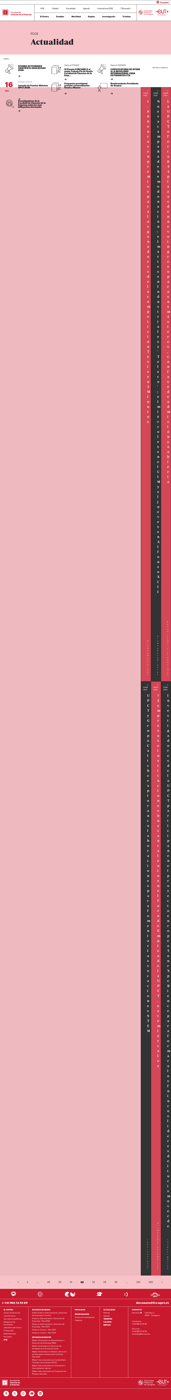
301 (138, 1282)
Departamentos (10, 1334)
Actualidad (70, 8)
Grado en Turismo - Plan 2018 (44, 1330)
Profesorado (9, 1330)
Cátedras (78, 1320)
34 (104, 1282)
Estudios (60, 16)
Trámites (126, 16)
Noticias (106, 1313)
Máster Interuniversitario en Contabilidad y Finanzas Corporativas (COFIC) (49, 1361)
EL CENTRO (8, 1310)
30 (59, 1282)
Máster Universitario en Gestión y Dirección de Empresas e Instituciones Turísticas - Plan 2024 (49, 1354)
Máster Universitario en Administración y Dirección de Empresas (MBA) (48, 1341)
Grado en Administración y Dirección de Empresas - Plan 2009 (48, 1319)
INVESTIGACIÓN (82, 1314)
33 (93, 1282)
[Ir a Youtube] (32, 1393)
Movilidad (76, 16)
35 (116, 1282)
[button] (129, 2)
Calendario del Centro (13, 1327)
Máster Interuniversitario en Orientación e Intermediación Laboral (49, 1366)
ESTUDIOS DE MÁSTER (41, 1337)
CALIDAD (107, 1322)
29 (48, 1282)
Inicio (33, 24)
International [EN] (105, 8)
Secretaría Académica (13, 1319)
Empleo (91, 16)
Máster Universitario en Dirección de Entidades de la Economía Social (46, 1347)
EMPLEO (107, 1325)
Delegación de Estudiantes (9, 1323)
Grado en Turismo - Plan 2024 (44, 1333)
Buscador (125, 8)
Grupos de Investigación (85, 1317)
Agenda (86, 8)
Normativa (8, 1337)
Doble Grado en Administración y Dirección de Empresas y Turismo (49, 1314)
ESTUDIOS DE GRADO (41, 1310)
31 (71, 1282)
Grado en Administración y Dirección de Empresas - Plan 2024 (48, 1325)
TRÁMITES (107, 1319)
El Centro (44, 16)
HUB (42, 8)
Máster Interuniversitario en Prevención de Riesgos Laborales (49, 1372)
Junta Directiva (9, 1316)
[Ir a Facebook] (6, 1393)
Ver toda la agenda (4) (160, 67)
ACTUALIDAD (109, 1310)
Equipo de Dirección (12, 1313)
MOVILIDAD (80, 1310)
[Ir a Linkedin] (40, 1393)
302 (151, 1282)
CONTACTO (137, 1310)
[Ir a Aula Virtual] (99, 1295)
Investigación (108, 16)
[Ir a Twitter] (15, 1393)
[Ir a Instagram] (23, 1393)
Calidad (55, 8)
